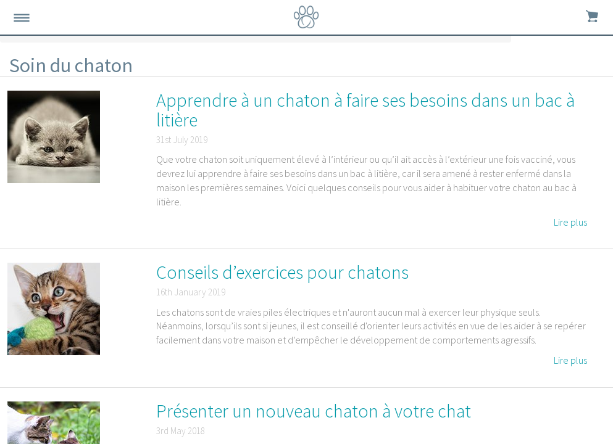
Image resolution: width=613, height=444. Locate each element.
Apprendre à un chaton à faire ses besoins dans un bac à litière (365, 109)
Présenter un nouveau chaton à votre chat (313, 410)
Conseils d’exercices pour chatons (282, 272)
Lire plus (570, 222)
